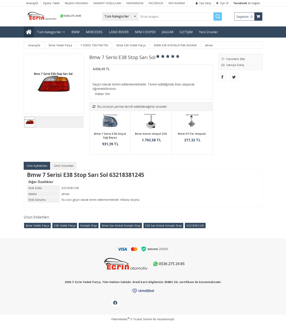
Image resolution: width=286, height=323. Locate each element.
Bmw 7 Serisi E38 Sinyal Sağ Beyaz (110, 136)
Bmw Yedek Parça (37, 225)
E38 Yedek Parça (64, 225)
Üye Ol (222, 3)
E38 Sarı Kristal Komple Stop (163, 225)
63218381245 (195, 225)
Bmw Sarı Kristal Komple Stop (121, 225)
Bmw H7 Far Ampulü (192, 134)
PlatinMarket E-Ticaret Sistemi (131, 319)
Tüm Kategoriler (49, 32)
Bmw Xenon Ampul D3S (151, 134)
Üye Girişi (203, 3)
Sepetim (245, 17)
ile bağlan (246, 3)
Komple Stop (88, 225)
